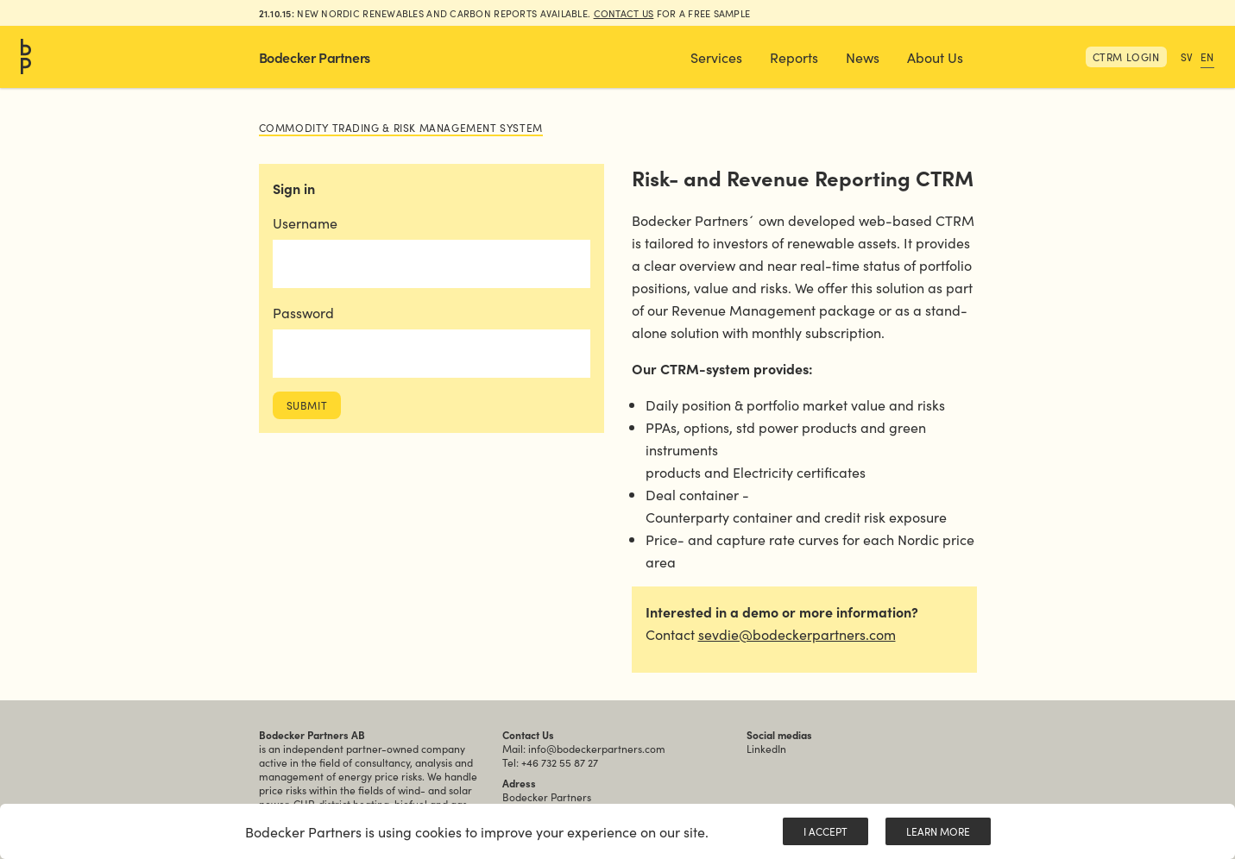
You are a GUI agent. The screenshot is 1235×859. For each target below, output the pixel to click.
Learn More (938, 831)
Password (303, 312)
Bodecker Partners (314, 56)
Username (305, 222)
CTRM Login (1126, 56)
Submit (307, 405)
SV (1187, 56)
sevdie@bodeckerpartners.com (797, 633)
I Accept (825, 831)
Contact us (624, 13)
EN (1207, 56)
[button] (716, 57)
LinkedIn (766, 748)
